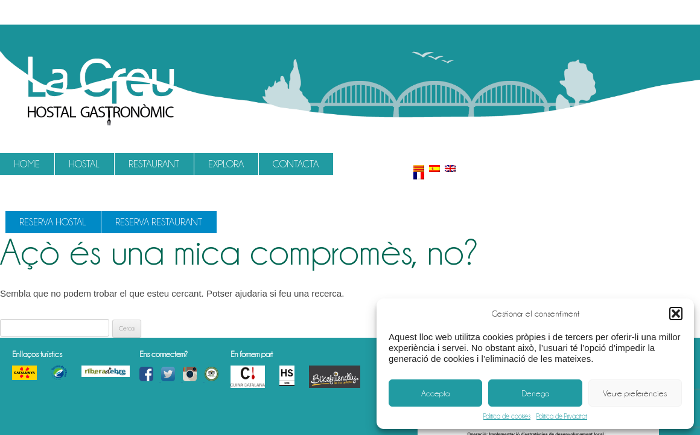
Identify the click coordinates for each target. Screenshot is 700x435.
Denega (535, 393)
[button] (676, 314)
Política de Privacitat (561, 416)
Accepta (435, 393)
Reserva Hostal (52, 222)
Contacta (296, 164)
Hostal (84, 164)
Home (27, 164)
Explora (226, 164)
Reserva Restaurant (158, 222)
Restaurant (154, 164)
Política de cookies (506, 416)
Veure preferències (635, 393)
